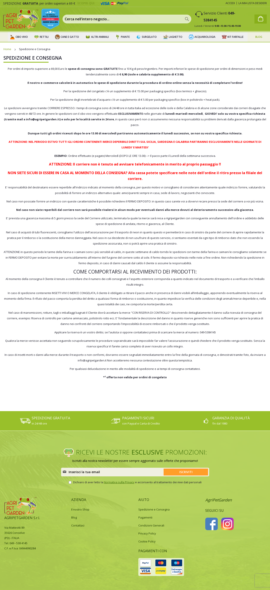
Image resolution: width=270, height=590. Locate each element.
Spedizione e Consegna (154, 509)
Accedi (230, 3)
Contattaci (77, 525)
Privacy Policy (147, 533)
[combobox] (127, 19)
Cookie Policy (147, 541)
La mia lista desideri (252, 3)
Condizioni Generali (151, 525)
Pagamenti (145, 517)
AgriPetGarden (218, 500)
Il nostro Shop (80, 509)
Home (7, 49)
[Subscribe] (186, 472)
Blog (74, 517)
